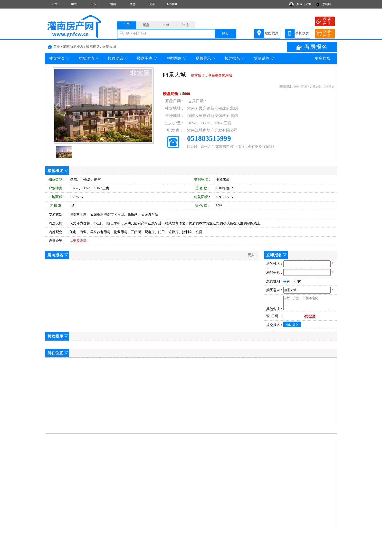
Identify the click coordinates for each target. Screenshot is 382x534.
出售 (74, 4)
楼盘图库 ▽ (147, 58)
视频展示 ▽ (205, 58)
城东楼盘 (93, 46)
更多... (252, 255)
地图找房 (271, 33)
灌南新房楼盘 (73, 46)
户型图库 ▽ (176, 58)
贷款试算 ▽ (264, 58)
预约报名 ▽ (235, 58)
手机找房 (302, 33)
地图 (113, 4)
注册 (309, 4)
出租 (93, 4)
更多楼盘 (322, 58)
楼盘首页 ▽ (59, 58)
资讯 (152, 4)
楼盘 (132, 4)
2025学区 (171, 4)
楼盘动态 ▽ (118, 58)
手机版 (326, 4)
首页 (54, 4)
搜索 (225, 33)
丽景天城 (109, 46)
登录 (300, 4)
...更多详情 (78, 241)
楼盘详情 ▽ (88, 58)
